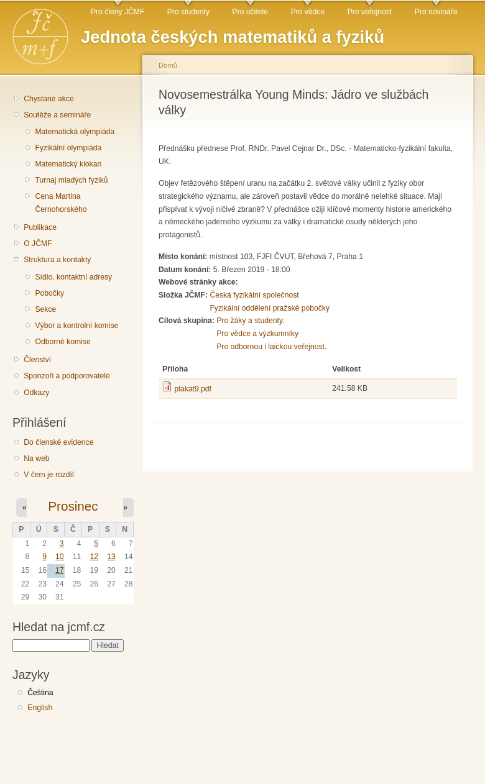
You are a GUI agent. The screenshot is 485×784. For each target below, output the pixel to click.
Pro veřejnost (370, 11)
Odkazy (36, 392)
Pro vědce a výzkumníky (257, 333)
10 (59, 556)
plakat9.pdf (192, 389)
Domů (168, 65)
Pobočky (49, 293)
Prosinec (73, 506)
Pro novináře (436, 11)
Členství (37, 359)
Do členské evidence (58, 442)
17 (59, 570)
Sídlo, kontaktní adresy (73, 277)
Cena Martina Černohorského (60, 203)
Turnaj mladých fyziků (71, 180)
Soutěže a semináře (57, 115)
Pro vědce (307, 11)
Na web (36, 458)
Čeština (40, 692)
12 (94, 556)
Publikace (40, 227)
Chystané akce (48, 98)
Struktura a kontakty (57, 259)
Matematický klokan (68, 164)
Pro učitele (250, 11)
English (39, 707)
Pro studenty (188, 11)
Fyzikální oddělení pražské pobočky (270, 308)
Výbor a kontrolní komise (76, 325)
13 (111, 556)
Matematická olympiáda (74, 131)
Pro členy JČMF (117, 11)
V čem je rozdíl (48, 474)
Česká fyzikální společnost (254, 295)
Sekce (45, 309)
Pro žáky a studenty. (250, 320)
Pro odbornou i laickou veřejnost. (271, 346)
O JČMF (38, 243)
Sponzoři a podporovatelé (67, 375)
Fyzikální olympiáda (68, 148)
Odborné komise (62, 341)
